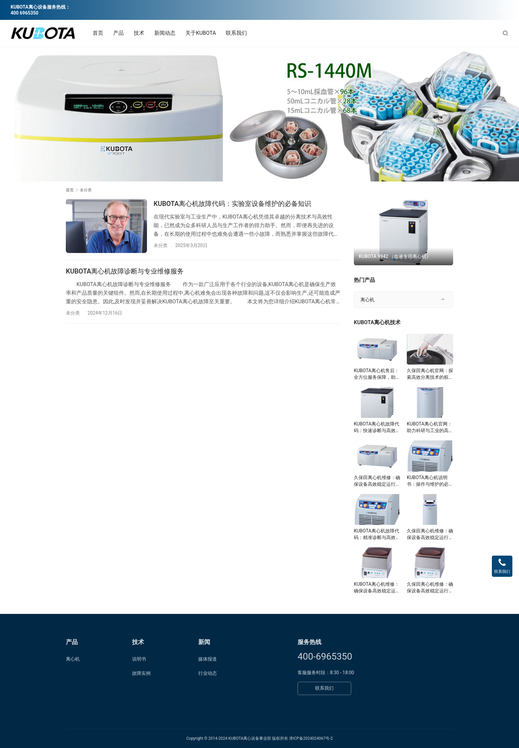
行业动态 (207, 673)
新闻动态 (164, 33)
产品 (118, 33)
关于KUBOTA (200, 33)
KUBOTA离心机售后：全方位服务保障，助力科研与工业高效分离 (377, 374)
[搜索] (505, 32)
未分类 (160, 245)
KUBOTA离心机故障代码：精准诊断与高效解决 (377, 534)
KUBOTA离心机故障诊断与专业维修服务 (125, 271)
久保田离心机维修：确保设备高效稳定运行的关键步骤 (377, 481)
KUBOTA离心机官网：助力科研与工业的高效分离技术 (430, 427)
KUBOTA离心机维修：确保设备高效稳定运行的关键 (377, 587)
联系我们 (236, 33)
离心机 (367, 299)
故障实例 (141, 673)
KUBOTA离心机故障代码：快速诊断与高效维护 (377, 427)
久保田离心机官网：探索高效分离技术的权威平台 (430, 374)
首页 (98, 33)
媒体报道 (207, 659)
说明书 (139, 659)
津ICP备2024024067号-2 (311, 738)
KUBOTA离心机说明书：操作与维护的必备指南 (430, 481)
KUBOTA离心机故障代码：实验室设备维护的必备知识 (232, 204)
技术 (139, 33)
